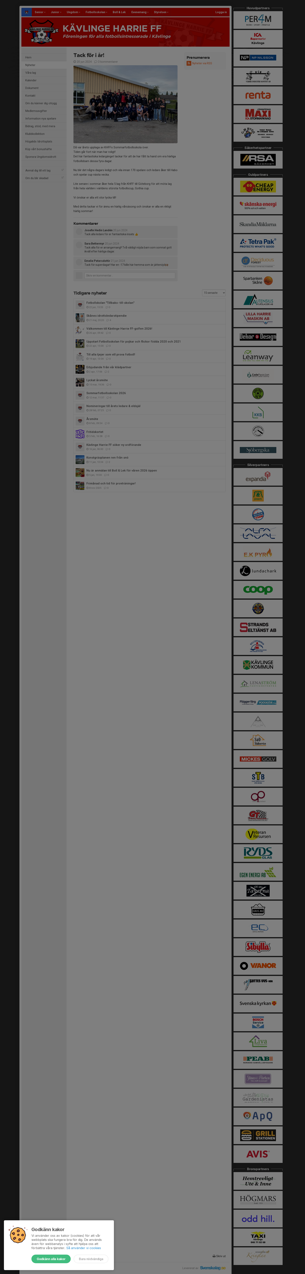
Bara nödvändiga (91, 1259)
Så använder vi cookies (83, 1248)
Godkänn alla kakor (51, 1259)
